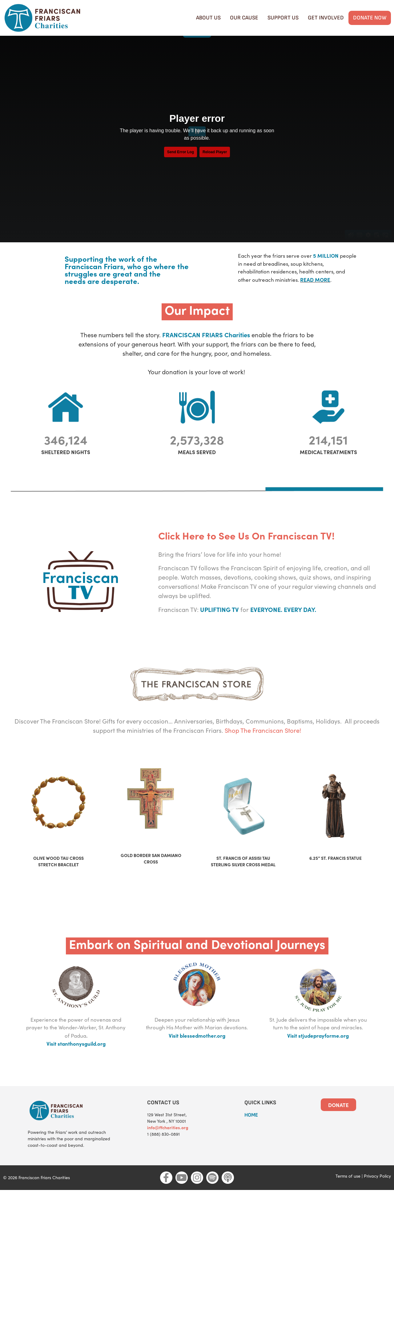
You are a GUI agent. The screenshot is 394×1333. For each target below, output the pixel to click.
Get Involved (326, 17)
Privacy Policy (377, 1191)
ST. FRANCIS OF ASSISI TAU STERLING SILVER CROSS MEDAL (243, 877)
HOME (251, 1130)
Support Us (283, 17)
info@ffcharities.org (167, 1143)
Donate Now (369, 17)
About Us (208, 17)
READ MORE (315, 294)
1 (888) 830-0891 (163, 1149)
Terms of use (348, 1191)
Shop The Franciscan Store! (263, 745)
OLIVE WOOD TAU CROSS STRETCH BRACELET (58, 877)
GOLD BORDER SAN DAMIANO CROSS (151, 874)
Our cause (244, 17)
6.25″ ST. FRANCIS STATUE (335, 874)
